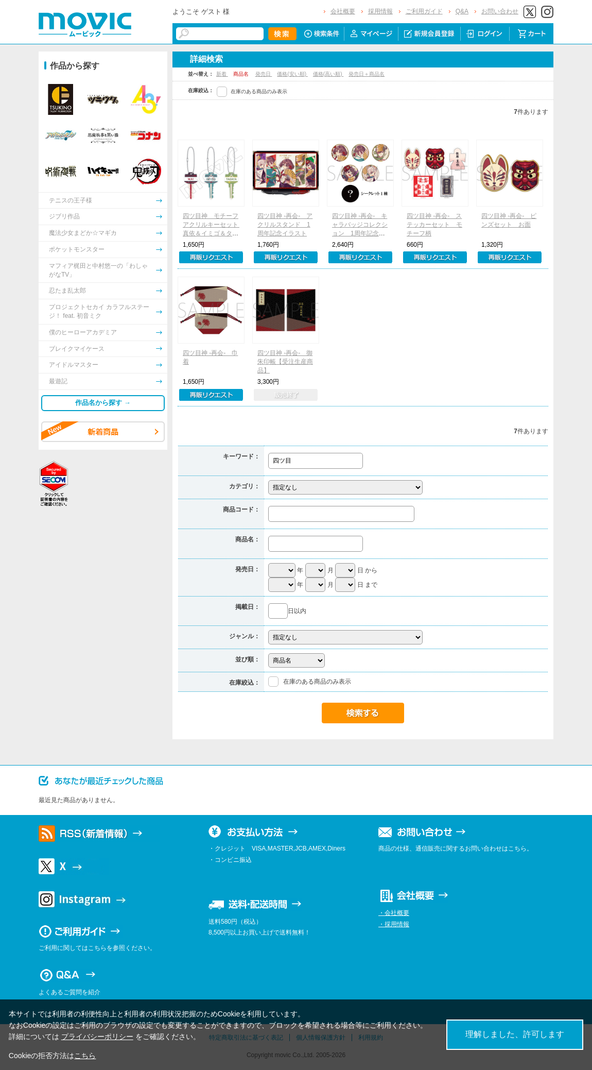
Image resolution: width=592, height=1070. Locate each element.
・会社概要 (393, 912)
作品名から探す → (103, 402)
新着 (222, 74)
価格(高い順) (328, 74)
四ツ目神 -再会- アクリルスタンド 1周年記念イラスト (284, 224)
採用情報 (380, 11)
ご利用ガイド (424, 11)
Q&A (462, 11)
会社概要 (342, 11)
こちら (85, 1055)
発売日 (263, 74)
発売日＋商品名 (367, 74)
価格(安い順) (292, 74)
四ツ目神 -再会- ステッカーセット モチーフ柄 (434, 224)
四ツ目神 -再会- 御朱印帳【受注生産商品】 (285, 361)
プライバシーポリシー (97, 1036)
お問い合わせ (499, 11)
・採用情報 (393, 924)
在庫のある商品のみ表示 (259, 91)
